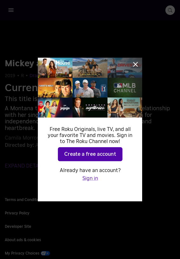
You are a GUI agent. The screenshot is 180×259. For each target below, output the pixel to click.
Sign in (90, 178)
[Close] (135, 64)
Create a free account (90, 154)
